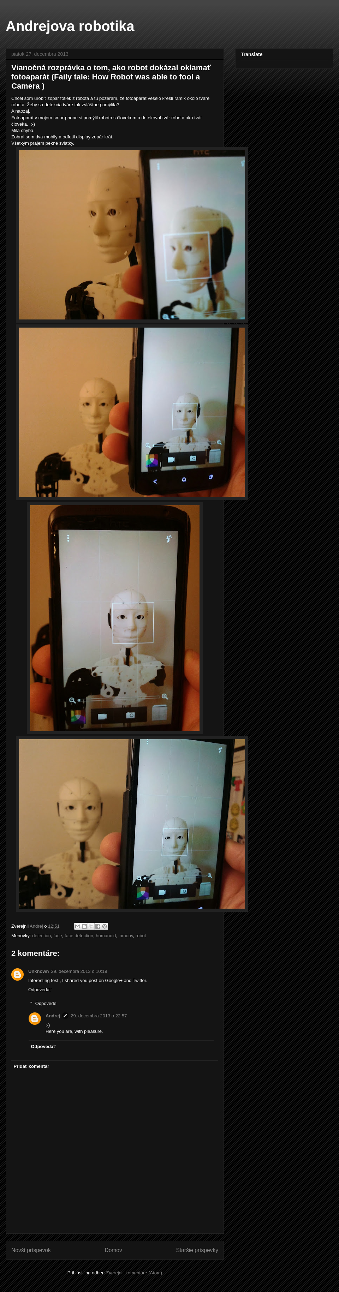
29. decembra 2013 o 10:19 (79, 971)
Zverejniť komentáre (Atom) (134, 1272)
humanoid (106, 935)
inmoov (126, 935)
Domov (113, 1250)
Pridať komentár (31, 1066)
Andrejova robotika (70, 26)
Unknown (38, 971)
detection (41, 935)
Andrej (53, 1015)
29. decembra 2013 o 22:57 (99, 1015)
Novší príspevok (31, 1250)
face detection (79, 935)
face (57, 935)
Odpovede (45, 1003)
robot (141, 935)
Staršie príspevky (197, 1250)
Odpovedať (39, 989)
